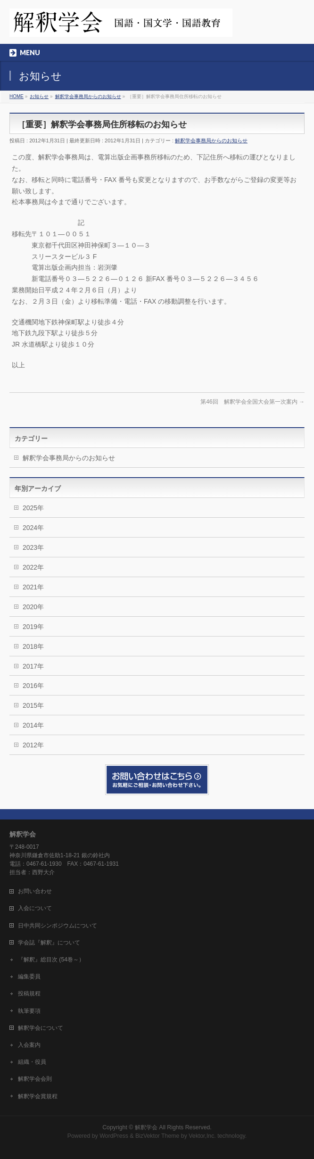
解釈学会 (146, 1127)
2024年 (33, 527)
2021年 (33, 587)
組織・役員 (32, 1062)
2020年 (33, 607)
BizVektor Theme (157, 1136)
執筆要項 (29, 1011)
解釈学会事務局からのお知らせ (211, 140)
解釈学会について (40, 1028)
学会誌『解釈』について (49, 942)
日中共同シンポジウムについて (57, 925)
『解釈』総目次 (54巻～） (51, 959)
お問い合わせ (35, 891)
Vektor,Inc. (202, 1136)
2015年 (33, 705)
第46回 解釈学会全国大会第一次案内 (252, 401)
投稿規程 (29, 993)
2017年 (33, 666)
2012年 (33, 745)
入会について (35, 908)
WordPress (113, 1136)
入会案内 (29, 1045)
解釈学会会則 (35, 1079)
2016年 (33, 685)
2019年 (33, 626)
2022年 (33, 567)
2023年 (33, 547)
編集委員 (29, 976)
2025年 (33, 508)
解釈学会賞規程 (38, 1096)
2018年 (33, 646)
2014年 (33, 725)
